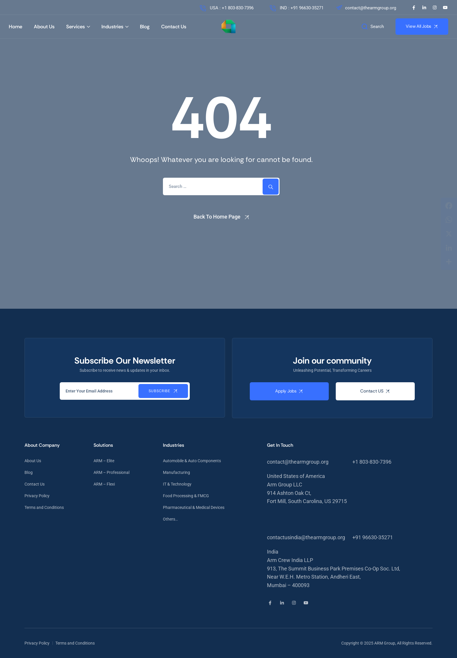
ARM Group (384, 643)
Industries (112, 26)
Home (15, 26)
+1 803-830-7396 (371, 462)
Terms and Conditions (44, 507)
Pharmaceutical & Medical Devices (193, 507)
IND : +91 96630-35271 (296, 8)
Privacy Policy (37, 495)
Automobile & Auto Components (192, 460)
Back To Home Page (217, 217)
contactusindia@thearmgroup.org (306, 537)
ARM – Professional (111, 472)
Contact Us (173, 26)
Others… (170, 519)
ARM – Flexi (104, 484)
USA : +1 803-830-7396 (226, 8)
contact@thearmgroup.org (365, 8)
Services (75, 26)
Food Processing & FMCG (186, 495)
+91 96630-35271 (372, 537)
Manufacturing (176, 472)
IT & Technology (177, 484)
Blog (145, 26)
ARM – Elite (104, 460)
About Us (44, 26)
